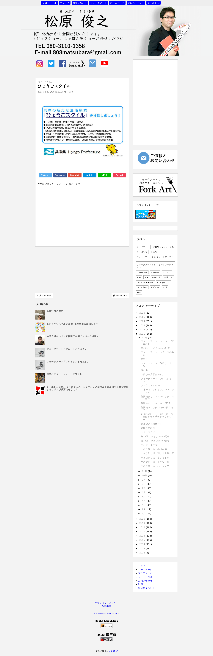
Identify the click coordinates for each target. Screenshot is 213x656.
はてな (89, 175)
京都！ (144, 359)
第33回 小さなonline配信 (155, 441)
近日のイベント (136, 3)
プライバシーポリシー (106, 603)
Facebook (60, 175)
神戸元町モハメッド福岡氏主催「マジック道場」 (73, 336)
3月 (144, 505)
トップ (141, 566)
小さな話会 (142, 287)
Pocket (119, 175)
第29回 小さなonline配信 (155, 436)
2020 (142, 519)
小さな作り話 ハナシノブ (155, 466)
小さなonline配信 (145, 282)
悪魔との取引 (148, 428)
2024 (142, 321)
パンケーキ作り (149, 445)
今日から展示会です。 (153, 374)
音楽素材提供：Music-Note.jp (106, 613)
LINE (104, 175)
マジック (64, 3)
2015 (142, 540)
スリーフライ (148, 432)
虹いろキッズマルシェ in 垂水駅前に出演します (72, 324)
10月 (145, 475)
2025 (142, 317)
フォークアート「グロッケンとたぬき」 (68, 361)
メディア (167, 272)
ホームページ (117, 3)
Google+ (74, 175)
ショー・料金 (145, 577)
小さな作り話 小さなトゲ (155, 457)
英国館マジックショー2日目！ (157, 403)
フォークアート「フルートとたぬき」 (67, 349)
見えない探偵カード (151, 424)
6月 (144, 492)
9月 (144, 480)
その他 (154, 252)
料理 (165, 287)
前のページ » (120, 295)
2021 (142, 334)
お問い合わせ (80, 3)
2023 (142, 325)
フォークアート (98, 3)
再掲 (147, 277)
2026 (142, 313)
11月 (145, 471)
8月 (144, 484)
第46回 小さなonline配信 (155, 348)
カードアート (143, 247)
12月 (145, 337)
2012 (142, 553)
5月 (144, 496)
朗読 (139, 292)
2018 (142, 527)
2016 (142, 536)
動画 (140, 584)
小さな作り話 (163, 282)
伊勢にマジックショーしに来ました (66, 374)
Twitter (45, 175)
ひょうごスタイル (150, 385)
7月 (144, 488)
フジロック (142, 272)
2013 (142, 548)
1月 (144, 513)
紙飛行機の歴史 (55, 311)
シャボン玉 (153, 3)
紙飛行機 (156, 277)
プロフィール (49, 3)
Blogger (113, 651)
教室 (139, 277)
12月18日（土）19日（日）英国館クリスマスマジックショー (157, 417)
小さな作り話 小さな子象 (155, 462)
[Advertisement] (82, 270)
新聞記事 (155, 287)
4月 (144, 501)
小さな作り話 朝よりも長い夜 (157, 453)
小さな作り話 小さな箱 (154, 449)
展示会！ (145, 370)
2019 (142, 523)
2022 (142, 329)
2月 (144, 509)
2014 (142, 544)
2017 (142, 531)
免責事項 (106, 606)
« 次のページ (44, 295)
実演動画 (168, 277)
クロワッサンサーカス (163, 247)
